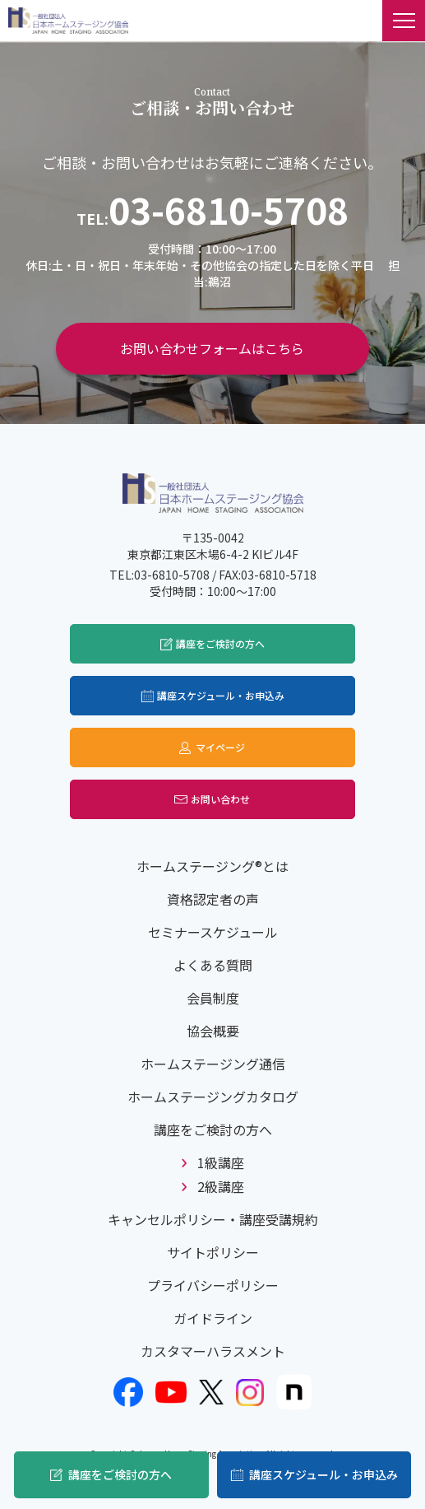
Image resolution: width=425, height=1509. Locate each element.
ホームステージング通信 (213, 1064)
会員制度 (213, 998)
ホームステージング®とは (212, 866)
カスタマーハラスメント (213, 1351)
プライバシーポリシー (213, 1285)
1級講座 (220, 1162)
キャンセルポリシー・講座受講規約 (213, 1219)
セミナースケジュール (213, 932)
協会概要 (213, 1031)
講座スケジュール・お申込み (323, 1474)
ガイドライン (212, 1318)
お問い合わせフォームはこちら (212, 348)
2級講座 (220, 1186)
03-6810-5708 (229, 209)
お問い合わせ (220, 799)
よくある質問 (212, 965)
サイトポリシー (213, 1252)
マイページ (220, 747)
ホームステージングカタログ (212, 1096)
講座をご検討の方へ (120, 1474)
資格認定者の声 (213, 899)
